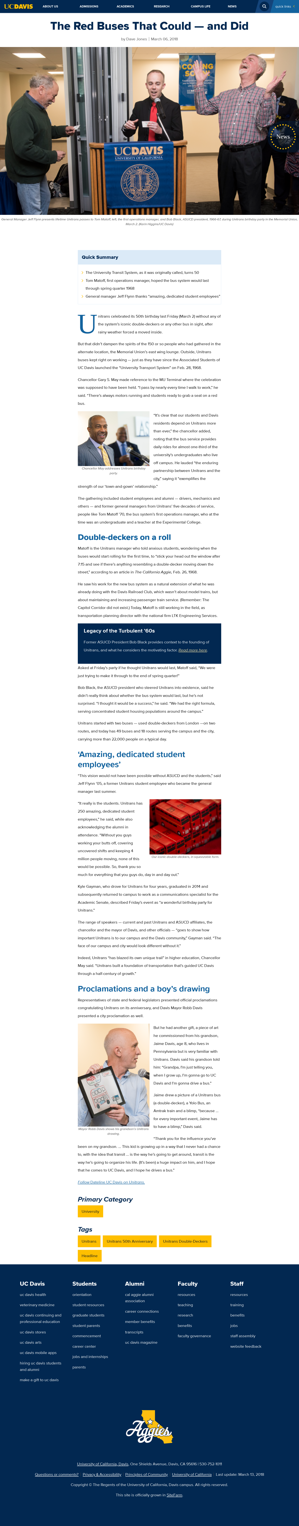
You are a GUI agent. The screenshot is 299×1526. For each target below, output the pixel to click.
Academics (125, 6)
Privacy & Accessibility (102, 1474)
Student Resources (88, 1305)
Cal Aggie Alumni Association (139, 1298)
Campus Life (200, 6)
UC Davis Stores (33, 1332)
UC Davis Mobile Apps (38, 1352)
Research (162, 6)
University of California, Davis (102, 1464)
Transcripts (134, 1332)
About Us (50, 6)
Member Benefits (140, 1321)
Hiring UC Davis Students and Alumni (40, 1366)
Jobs (234, 1325)
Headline (90, 1255)
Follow (84, 1182)
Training (237, 1305)
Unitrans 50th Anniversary (130, 1241)
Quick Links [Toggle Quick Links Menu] (283, 6)
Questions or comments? (57, 1474)
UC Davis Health (33, 1294)
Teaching (185, 1305)
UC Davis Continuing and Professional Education (40, 1318)
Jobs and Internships (90, 1356)
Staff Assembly (242, 1336)
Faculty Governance (194, 1336)
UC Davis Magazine (141, 1342)
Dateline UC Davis (106, 1182)
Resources (186, 1294)
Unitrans (89, 1241)
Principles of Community (146, 1474)
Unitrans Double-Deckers (185, 1241)
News (232, 6)
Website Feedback (245, 1346)
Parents (79, 1367)
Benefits (185, 1325)
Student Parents (86, 1325)
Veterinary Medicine (37, 1305)
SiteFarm (174, 1495)
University (90, 1211)
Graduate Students (88, 1315)
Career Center (84, 1346)
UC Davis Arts (31, 1342)
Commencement (86, 1336)
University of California (192, 1474)
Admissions (89, 6)
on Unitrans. (134, 1182)
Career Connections (142, 1311)
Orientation (82, 1294)
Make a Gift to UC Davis (39, 1380)
